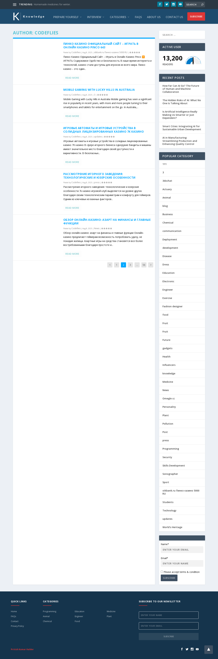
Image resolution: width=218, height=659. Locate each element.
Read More (72, 76)
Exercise (167, 296)
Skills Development (173, 464)
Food (77, 620)
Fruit (165, 322)
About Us (154, 16)
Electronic (168, 280)
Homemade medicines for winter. (52, 4)
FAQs (138, 16)
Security (167, 456)
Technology (169, 509)
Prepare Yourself (66, 16)
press (96, 181)
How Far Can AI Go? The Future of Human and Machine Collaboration (180, 87)
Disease (167, 255)
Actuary (167, 188)
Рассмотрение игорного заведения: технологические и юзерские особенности (99, 174)
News (96, 227)
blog (165, 204)
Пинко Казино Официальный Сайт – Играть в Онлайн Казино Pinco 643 (100, 44)
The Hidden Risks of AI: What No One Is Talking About (181, 100)
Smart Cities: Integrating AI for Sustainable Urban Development (181, 126)
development (170, 246)
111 (164, 162)
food (165, 313)
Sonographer (170, 472)
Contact (14, 620)
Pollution (167, 422)
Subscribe (196, 16)
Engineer (167, 288)
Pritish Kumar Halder (22, 648)
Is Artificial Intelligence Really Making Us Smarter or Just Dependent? (179, 113)
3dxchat (167, 179)
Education (168, 271)
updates (98, 135)
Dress (165, 263)
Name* (182, 546)
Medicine (167, 380)
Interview (94, 16)
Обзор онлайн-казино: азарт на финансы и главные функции (107, 220)
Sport (165, 481)
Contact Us (174, 16)
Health (166, 355)
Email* (182, 560)
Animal (166, 196)
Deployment (169, 238)
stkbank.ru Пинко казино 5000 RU (110, 51)
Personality (169, 405)
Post (165, 430)
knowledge (168, 372)
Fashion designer (172, 305)
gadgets (167, 347)
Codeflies (76, 51)
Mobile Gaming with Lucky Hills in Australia (99, 88)
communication (171, 230)
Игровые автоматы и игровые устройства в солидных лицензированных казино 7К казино (103, 128)
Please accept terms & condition (180, 570)
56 (144, 263)
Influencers (168, 364)
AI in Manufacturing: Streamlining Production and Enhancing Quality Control (179, 139)
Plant (165, 414)
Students (167, 501)
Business (167, 213)
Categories (118, 16)
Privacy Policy (17, 624)
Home (14, 610)
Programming (170, 447)
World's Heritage (172, 526)
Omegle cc (168, 397)
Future (166, 338)
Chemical (167, 221)
